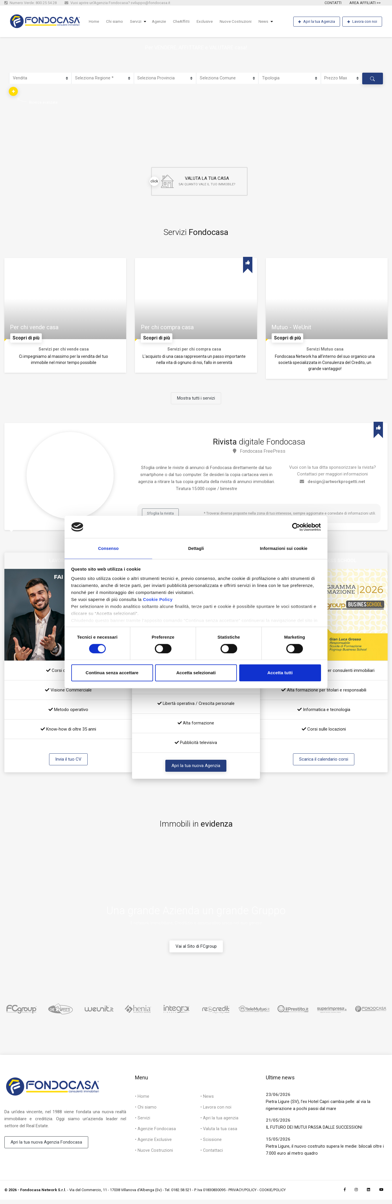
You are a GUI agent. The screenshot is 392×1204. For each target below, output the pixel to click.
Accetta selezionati (196, 673)
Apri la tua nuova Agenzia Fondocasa (46, 1146)
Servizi (138, 21)
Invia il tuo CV (68, 763)
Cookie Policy (158, 599)
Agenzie (163, 21)
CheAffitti (186, 21)
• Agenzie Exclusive (153, 1146)
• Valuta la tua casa (218, 1134)
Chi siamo (116, 21)
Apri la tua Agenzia (316, 22)
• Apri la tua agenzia (219, 1123)
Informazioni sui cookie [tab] (283, 548)
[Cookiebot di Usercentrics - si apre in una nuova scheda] (295, 526)
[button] (13, 91)
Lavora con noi (362, 22)
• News (207, 1101)
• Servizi (142, 1123)
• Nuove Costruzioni (154, 1157)
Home (94, 21)
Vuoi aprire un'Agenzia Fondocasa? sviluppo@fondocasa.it (117, 3)
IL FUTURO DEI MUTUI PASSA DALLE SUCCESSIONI (315, 1131)
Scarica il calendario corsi (323, 763)
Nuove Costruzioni (243, 21)
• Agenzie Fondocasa (155, 1134)
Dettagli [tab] (196, 548)
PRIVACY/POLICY (242, 1194)
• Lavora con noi (216, 1112)
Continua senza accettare (112, 673)
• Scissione (211, 1146)
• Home (142, 1101)
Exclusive (210, 21)
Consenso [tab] (108, 548)
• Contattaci (211, 1157)
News (272, 21)
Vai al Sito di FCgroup (196, 950)
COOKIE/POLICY (272, 1194)
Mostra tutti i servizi (196, 402)
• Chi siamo (146, 1112)
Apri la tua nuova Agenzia (195, 769)
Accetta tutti (280, 673)
